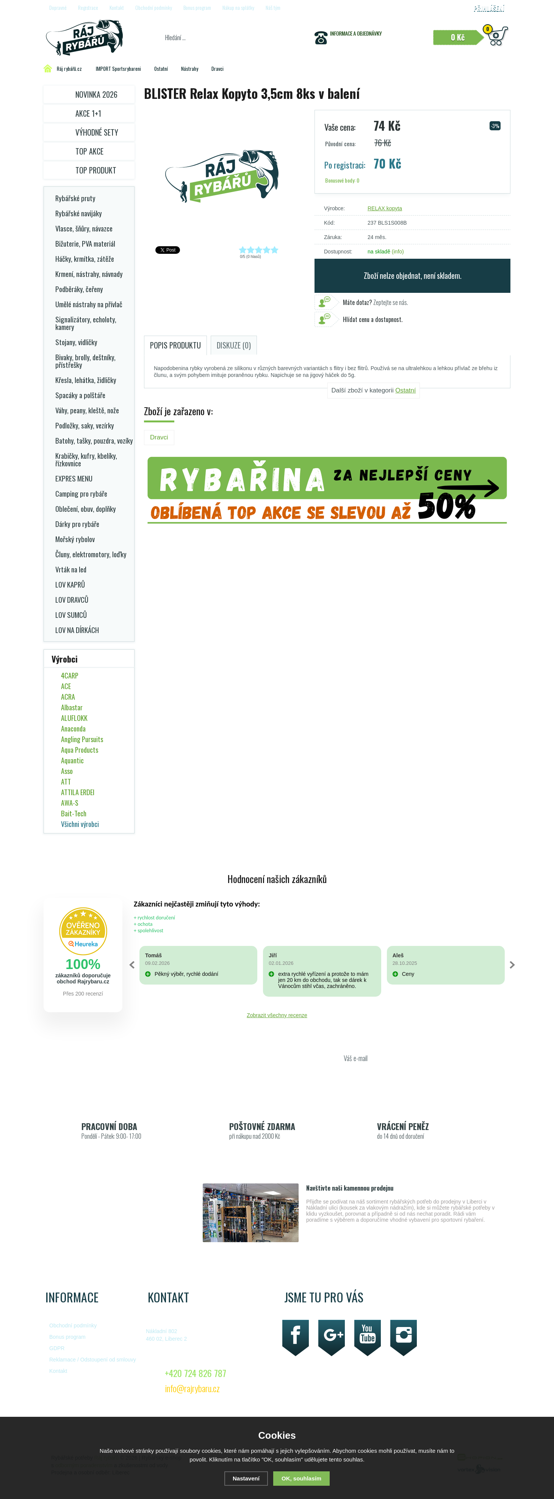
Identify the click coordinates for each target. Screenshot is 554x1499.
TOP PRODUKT (95, 170)
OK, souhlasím (301, 1478)
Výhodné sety (96, 132)
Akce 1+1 (88, 113)
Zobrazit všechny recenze (277, 1015)
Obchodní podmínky (153, 7)
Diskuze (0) (234, 345)
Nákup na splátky (238, 7)
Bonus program (197, 7)
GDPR (56, 1348)
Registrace (88, 7)
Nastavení (246, 1478)
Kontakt (117, 7)
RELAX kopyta (385, 208)
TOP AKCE (89, 151)
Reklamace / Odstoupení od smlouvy (92, 1360)
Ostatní (405, 390)
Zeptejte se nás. (375, 302)
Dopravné (58, 7)
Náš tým (273, 7)
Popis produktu (175, 345)
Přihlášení (489, 8)
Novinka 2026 (96, 94)
